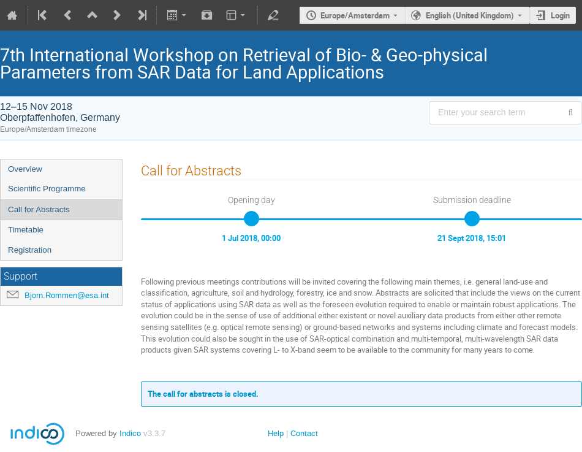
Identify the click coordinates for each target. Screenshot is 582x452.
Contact (304, 433)
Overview (25, 169)
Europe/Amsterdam (355, 15)
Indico (130, 433)
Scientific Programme (47, 188)
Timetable (25, 229)
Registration (29, 250)
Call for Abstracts (39, 209)
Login (560, 15)
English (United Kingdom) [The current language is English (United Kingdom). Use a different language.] (470, 15)
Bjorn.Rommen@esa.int (67, 295)
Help (276, 433)
